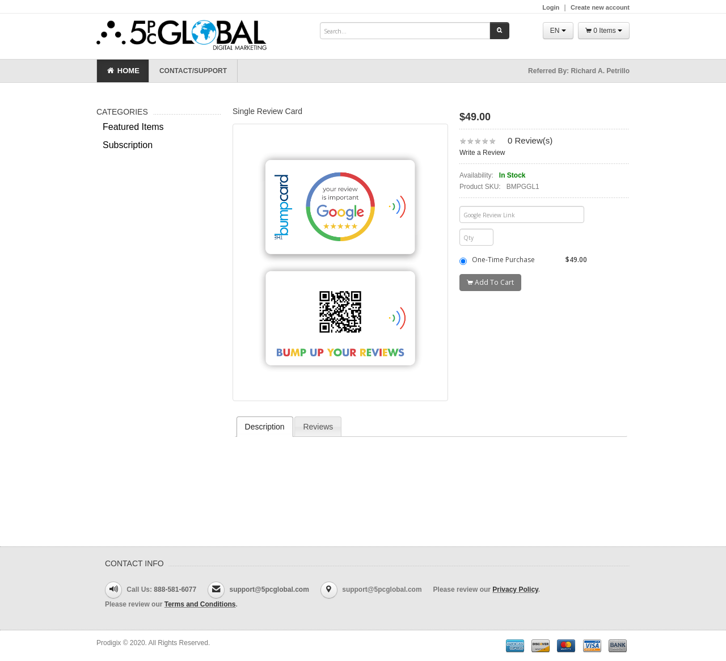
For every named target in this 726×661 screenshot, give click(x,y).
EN (558, 31)
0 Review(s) (530, 140)
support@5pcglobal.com (269, 589)
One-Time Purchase (523, 260)
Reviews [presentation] (318, 426)
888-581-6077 (175, 589)
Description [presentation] (265, 426)
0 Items (603, 31)
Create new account (600, 7)
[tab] (265, 426)
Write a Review (482, 153)
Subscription (128, 145)
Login (550, 7)
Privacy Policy (515, 589)
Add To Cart (490, 282)
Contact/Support (193, 71)
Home (123, 70)
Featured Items (133, 127)
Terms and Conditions (200, 604)
